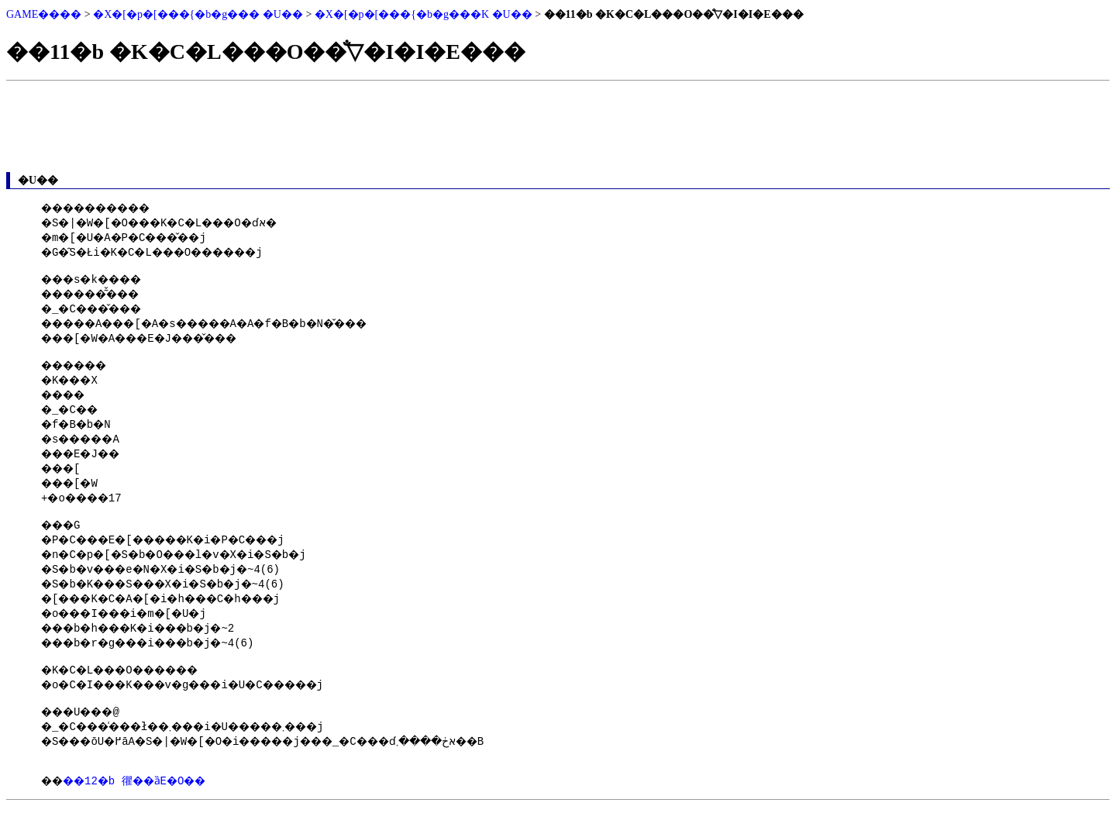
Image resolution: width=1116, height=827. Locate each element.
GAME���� (43, 14)
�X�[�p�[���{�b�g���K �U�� (423, 14)
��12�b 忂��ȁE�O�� (147, 796)
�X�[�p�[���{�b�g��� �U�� (198, 14)
